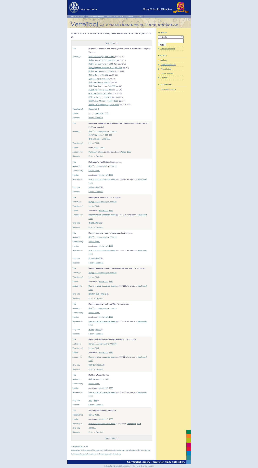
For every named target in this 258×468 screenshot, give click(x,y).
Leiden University (141, 450)
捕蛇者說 (92, 365)
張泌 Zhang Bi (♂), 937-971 (100, 93)
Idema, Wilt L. (94, 143)
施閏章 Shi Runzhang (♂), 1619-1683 (104, 105)
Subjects (164, 78)
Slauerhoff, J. (94, 109)
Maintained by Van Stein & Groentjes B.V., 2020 (138, 466)
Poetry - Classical (96, 118)
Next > (108, 43)
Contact (139, 16)
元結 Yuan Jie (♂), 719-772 (100, 82)
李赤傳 (91, 223)
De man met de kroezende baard (102, 179)
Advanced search (167, 49)
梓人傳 (91, 258)
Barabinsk (99, 113)
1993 (106, 113)
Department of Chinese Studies (106, 450)
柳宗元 (98, 187)
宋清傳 (91, 329)
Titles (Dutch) (165, 69)
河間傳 (91, 187)
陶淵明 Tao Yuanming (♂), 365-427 (103, 64)
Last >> (115, 43)
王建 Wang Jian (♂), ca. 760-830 (102, 86)
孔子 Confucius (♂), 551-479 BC (102, 57)
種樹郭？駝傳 (94, 294)
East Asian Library (128, 450)
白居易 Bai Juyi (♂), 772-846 (100, 90)
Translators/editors (168, 65)
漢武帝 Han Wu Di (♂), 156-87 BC (102, 60)
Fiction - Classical (96, 156)
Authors (163, 60)
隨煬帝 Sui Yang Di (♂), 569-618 (102, 71)
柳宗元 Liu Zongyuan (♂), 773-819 (102, 131)
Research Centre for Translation (120, 16)
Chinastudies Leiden (95, 16)
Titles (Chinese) (166, 73)
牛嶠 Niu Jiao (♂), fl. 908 (98, 379)
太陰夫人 (92, 428)
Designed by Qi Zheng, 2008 (113, 466)
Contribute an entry (168, 89)
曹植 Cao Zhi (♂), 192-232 (99, 139)
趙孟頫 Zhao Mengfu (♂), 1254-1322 (103, 101)
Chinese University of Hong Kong (110, 454)
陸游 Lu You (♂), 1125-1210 (100, 97)
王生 (90, 400)
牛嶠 (95, 400)
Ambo (96, 147)
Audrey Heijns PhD (77, 446)
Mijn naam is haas (96, 152)
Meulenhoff (103, 175)
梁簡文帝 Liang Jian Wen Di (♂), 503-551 (105, 68)
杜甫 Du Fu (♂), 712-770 (99, 79)
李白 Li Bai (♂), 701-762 (98, 75)
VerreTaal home (77, 16)
